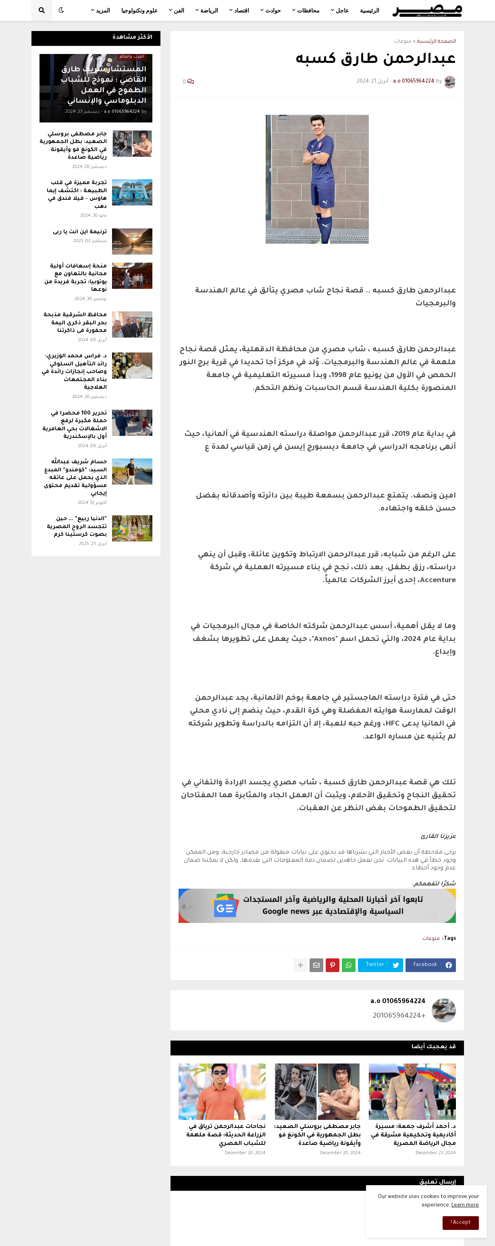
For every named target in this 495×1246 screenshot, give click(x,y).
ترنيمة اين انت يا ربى (80, 232)
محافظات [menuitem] (308, 10)
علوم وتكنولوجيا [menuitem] (139, 10)
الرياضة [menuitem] (209, 10)
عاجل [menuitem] (342, 10)
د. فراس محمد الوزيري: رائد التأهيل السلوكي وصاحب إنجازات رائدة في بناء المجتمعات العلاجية (74, 372)
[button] (61, 10)
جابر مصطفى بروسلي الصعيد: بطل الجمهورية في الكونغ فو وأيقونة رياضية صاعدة (317, 1135)
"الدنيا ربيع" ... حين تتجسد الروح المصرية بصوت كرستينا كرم (77, 527)
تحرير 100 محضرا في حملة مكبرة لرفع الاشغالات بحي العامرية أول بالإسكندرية (74, 425)
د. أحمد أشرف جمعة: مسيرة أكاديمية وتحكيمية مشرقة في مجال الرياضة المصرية (413, 1135)
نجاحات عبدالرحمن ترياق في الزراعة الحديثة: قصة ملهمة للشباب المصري (226, 1135)
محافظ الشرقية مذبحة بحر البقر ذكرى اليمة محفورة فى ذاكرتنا (75, 323)
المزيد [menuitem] (103, 10)
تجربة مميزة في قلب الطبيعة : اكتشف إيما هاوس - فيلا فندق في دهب (77, 195)
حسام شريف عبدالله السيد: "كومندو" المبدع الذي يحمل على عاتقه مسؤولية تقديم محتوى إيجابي (75, 478)
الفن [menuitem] (179, 10)
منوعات (403, 42)
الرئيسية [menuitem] (369, 10)
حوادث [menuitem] (273, 10)
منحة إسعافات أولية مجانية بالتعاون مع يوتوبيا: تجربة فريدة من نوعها (75, 278)
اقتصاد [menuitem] (241, 10)
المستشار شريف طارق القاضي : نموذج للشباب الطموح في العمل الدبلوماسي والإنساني (103, 86)
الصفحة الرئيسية (436, 42)
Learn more (465, 1206)
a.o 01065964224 (398, 1002)
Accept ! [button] (461, 1223)
